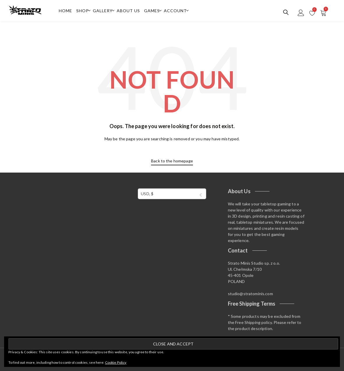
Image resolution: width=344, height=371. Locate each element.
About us (128, 10)
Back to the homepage (172, 160)
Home (65, 10)
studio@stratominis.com (250, 293)
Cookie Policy (116, 362)
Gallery (103, 10)
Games (152, 10)
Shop (82, 10)
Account (175, 10)
